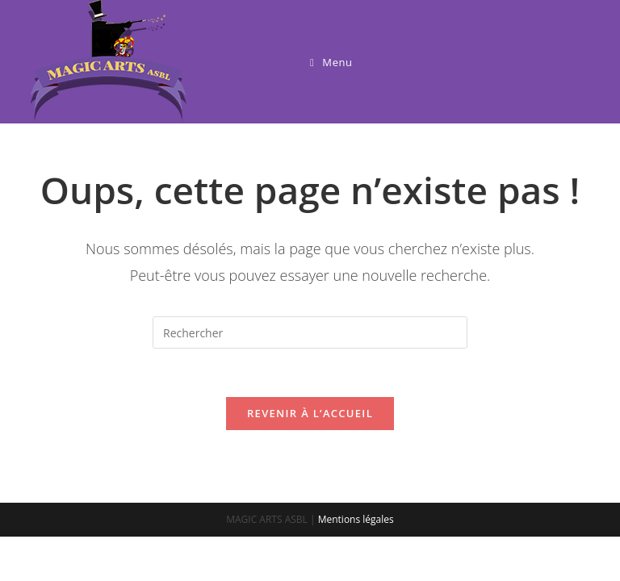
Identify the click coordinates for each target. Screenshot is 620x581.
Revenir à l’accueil (310, 413)
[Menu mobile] (331, 62)
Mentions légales (356, 519)
